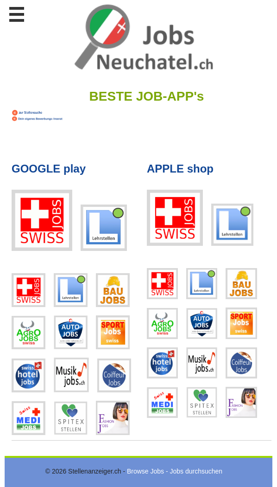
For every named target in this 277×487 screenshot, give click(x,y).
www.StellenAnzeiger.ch (143, 36)
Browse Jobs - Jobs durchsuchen (174, 471)
